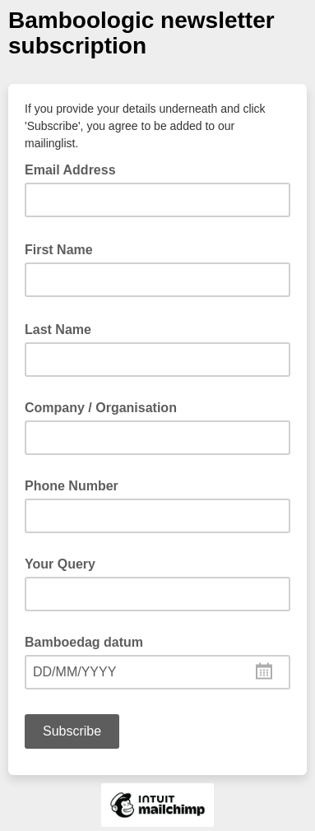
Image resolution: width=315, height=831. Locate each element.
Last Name (63, 328)
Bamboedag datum (84, 642)
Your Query (60, 564)
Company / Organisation (101, 408)
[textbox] (157, 672)
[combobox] (157, 672)
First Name (64, 248)
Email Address (75, 169)
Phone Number (71, 486)
